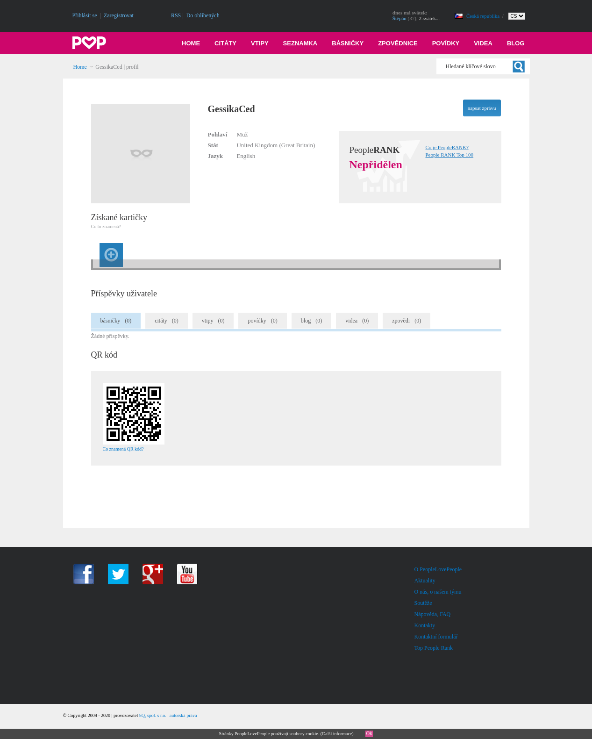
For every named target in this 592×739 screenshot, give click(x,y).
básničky (116, 320)
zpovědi (406, 320)
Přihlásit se (84, 15)
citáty (166, 320)
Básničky (348, 43)
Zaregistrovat (119, 15)
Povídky (446, 43)
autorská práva (183, 715)
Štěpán (399, 18)
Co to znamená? (106, 226)
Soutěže (423, 603)
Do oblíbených (203, 15)
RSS (176, 15)
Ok (369, 733)
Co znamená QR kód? (123, 449)
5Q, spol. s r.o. (152, 715)
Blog (516, 43)
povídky (262, 320)
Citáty (225, 43)
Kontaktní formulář (436, 636)
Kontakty (424, 625)
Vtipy (260, 43)
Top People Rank (433, 648)
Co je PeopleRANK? (447, 147)
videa (357, 320)
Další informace (337, 733)
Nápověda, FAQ (432, 614)
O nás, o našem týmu (438, 591)
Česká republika (483, 16)
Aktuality (424, 580)
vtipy (213, 320)
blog (311, 320)
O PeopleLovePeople (438, 569)
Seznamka (300, 43)
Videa (483, 43)
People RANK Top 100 (450, 155)
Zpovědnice (398, 43)
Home (191, 43)
